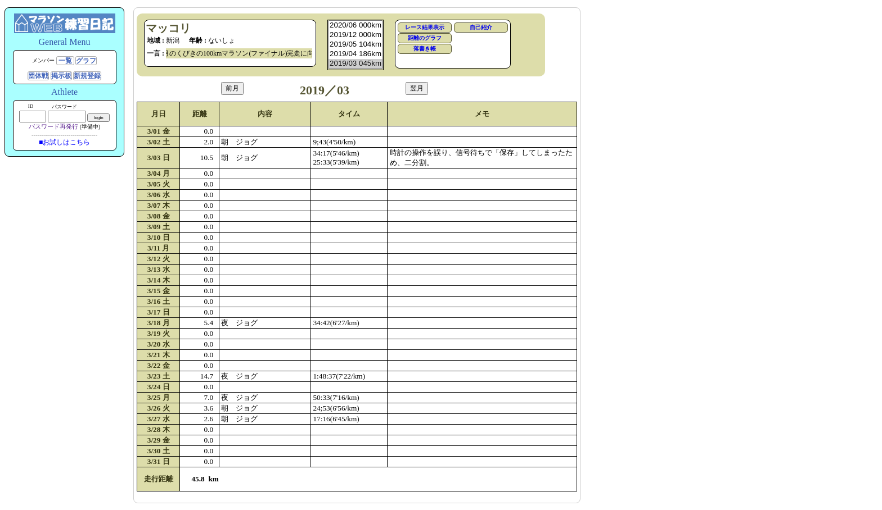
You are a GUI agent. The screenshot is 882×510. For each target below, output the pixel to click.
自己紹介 (481, 27)
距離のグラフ (425, 38)
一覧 (65, 61)
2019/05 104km (355, 44)
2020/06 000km (355, 25)
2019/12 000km (355, 35)
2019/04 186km (355, 54)
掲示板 (61, 76)
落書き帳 (424, 48)
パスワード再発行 (53, 126)
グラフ (86, 61)
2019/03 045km (355, 64)
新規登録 (87, 76)
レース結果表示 (424, 27)
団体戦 (38, 76)
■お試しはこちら (64, 142)
